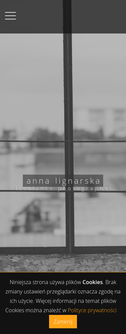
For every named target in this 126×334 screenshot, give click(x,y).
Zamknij (62, 321)
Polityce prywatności (92, 310)
